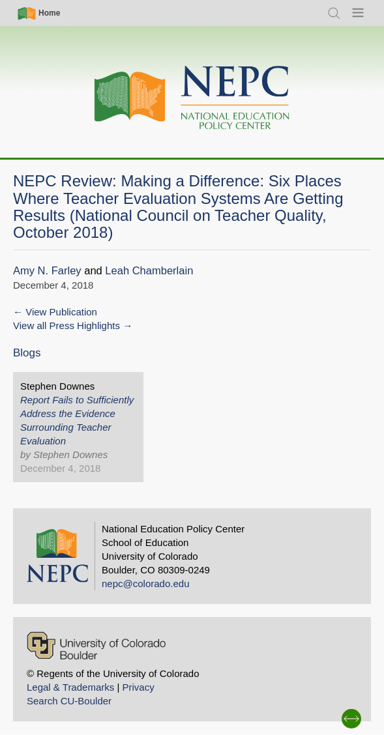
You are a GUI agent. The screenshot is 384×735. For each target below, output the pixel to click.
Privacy (138, 687)
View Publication (61, 311)
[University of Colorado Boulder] (96, 645)
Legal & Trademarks (70, 687)
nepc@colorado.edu (146, 583)
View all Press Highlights (66, 325)
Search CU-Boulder (69, 700)
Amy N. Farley (47, 271)
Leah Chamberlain (149, 271)
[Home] (192, 98)
